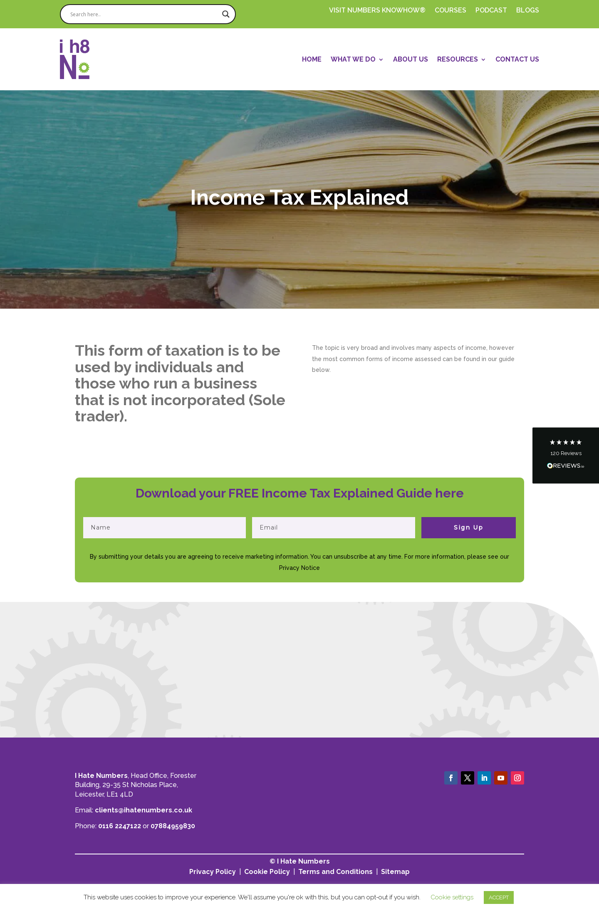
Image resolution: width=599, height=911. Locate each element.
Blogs (527, 10)
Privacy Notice (299, 567)
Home (312, 59)
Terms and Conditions (335, 872)
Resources (457, 59)
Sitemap (395, 872)
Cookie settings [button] (452, 897)
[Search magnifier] (226, 14)
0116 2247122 (119, 826)
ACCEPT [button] (499, 897)
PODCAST (491, 10)
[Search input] (144, 14)
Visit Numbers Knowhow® (377, 10)
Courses (450, 10)
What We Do (353, 59)
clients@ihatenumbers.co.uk (143, 810)
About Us (410, 59)
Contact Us (517, 59)
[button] (565, 456)
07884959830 (173, 826)
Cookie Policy (267, 872)
